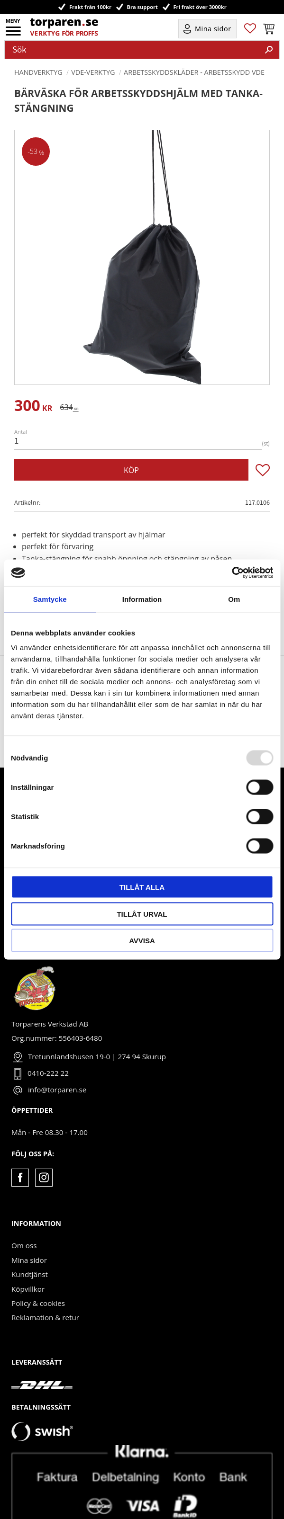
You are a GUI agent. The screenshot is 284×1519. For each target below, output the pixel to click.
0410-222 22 (48, 1041)
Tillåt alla (142, 887)
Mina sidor (29, 1228)
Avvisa (142, 941)
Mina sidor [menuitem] (213, 28)
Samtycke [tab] (50, 599)
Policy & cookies (38, 1272)
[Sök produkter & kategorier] (132, 50)
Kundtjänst (29, 1243)
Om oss (24, 1214)
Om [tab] (234, 599)
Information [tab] (142, 599)
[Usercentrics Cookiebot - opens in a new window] (231, 573)
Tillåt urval (142, 914)
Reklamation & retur (45, 1286)
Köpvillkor (28, 1257)
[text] (33, 407)
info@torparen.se (57, 1058)
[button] (14, 34)
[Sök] (268, 49)
